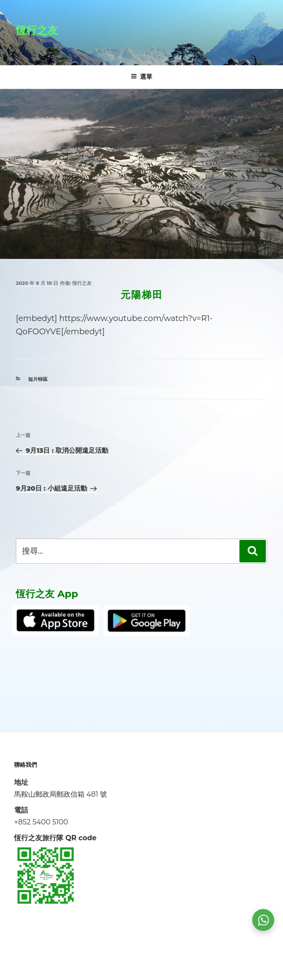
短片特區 (38, 379)
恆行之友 (37, 30)
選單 (141, 77)
